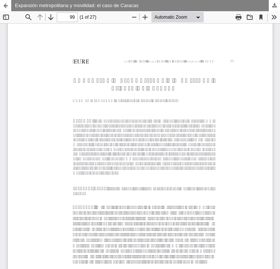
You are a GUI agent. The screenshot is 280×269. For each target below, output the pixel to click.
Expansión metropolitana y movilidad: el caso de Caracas (77, 5)
